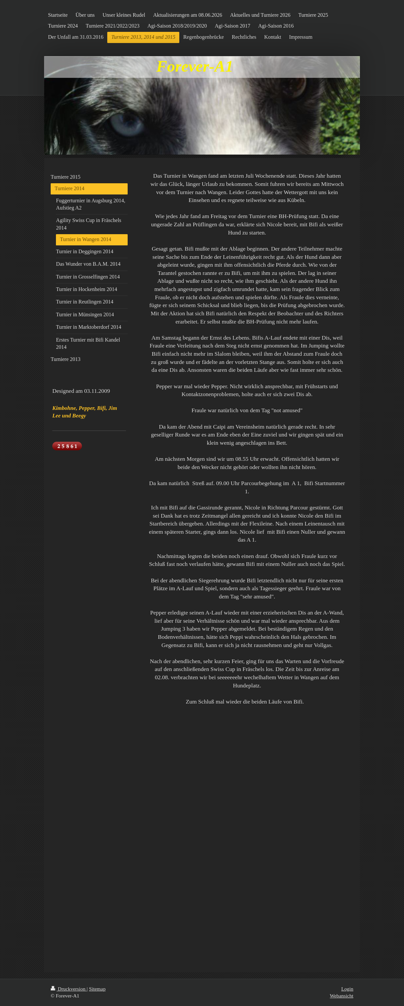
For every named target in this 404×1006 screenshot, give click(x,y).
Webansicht (341, 995)
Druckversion (69, 989)
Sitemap (97, 989)
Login (347, 989)
